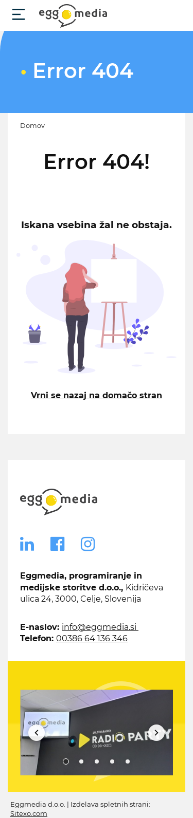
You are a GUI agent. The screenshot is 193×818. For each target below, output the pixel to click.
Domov (32, 125)
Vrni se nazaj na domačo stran (96, 395)
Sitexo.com (28, 813)
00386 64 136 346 (92, 638)
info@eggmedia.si (100, 627)
